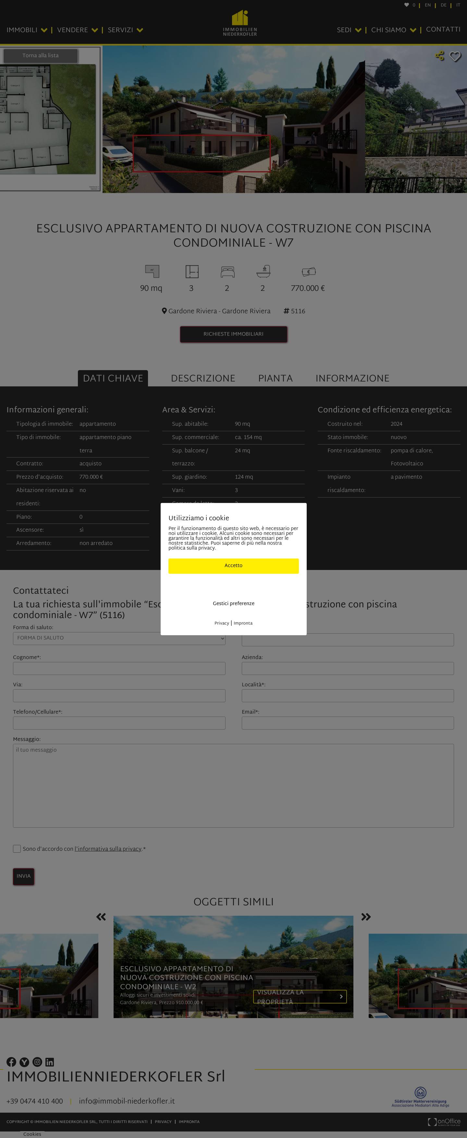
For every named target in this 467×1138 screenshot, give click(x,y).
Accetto (233, 566)
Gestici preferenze (233, 604)
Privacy (222, 623)
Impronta (243, 623)
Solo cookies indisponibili (233, 584)
